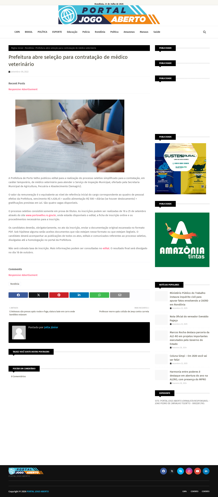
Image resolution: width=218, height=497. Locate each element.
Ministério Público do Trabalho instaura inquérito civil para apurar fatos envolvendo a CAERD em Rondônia (189, 298)
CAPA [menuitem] (17, 32)
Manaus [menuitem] (144, 32)
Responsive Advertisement (23, 89)
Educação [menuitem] (72, 32)
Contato (194, 491)
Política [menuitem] (114, 32)
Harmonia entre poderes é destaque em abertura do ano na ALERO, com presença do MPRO (189, 375)
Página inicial (17, 48)
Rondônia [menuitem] (100, 32)
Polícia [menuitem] (86, 32)
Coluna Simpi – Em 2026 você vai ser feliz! (188, 357)
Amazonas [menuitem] (129, 32)
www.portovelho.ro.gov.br (41, 215)
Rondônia (29, 48)
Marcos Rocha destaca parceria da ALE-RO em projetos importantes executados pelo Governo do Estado (189, 338)
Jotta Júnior (50, 327)
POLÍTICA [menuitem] (42, 32)
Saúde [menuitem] (156, 32)
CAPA (184, 491)
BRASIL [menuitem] (29, 32)
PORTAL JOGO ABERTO (38, 491)
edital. (106, 248)
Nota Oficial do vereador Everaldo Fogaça (189, 318)
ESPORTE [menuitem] (57, 32)
